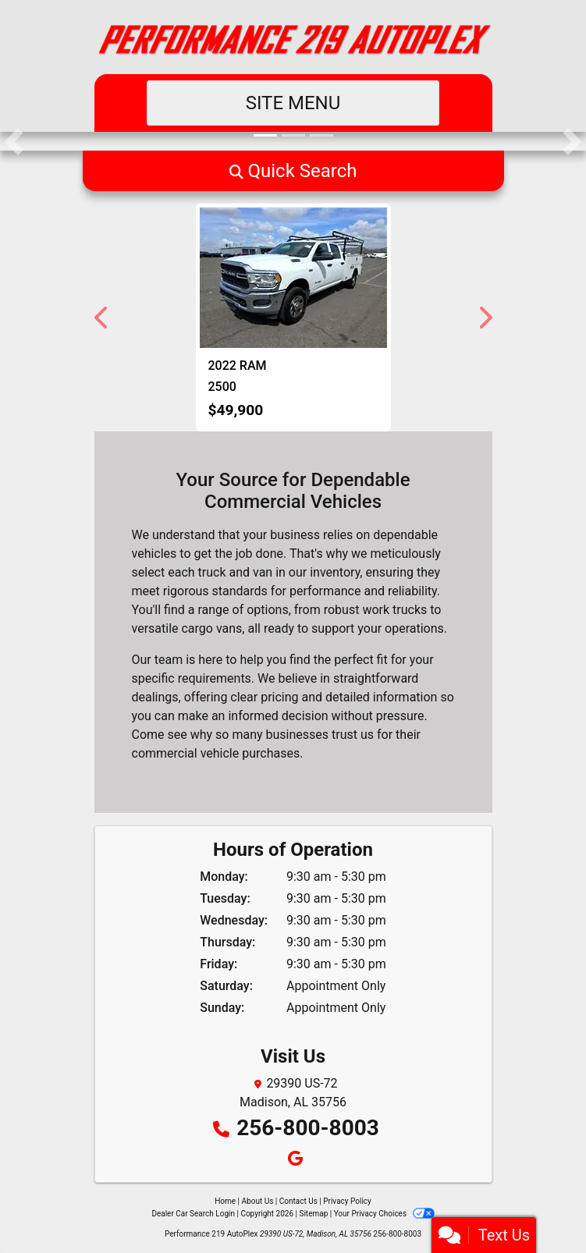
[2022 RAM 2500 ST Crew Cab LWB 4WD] (293, 278)
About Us (258, 1201)
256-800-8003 (307, 1128)
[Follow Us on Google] (293, 1159)
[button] (13, 141)
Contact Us (298, 1201)
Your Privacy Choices (384, 1213)
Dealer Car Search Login (193, 1213)
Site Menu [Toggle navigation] (293, 103)
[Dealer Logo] (293, 37)
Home (225, 1201)
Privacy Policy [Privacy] (347, 1201)
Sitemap (313, 1213)
